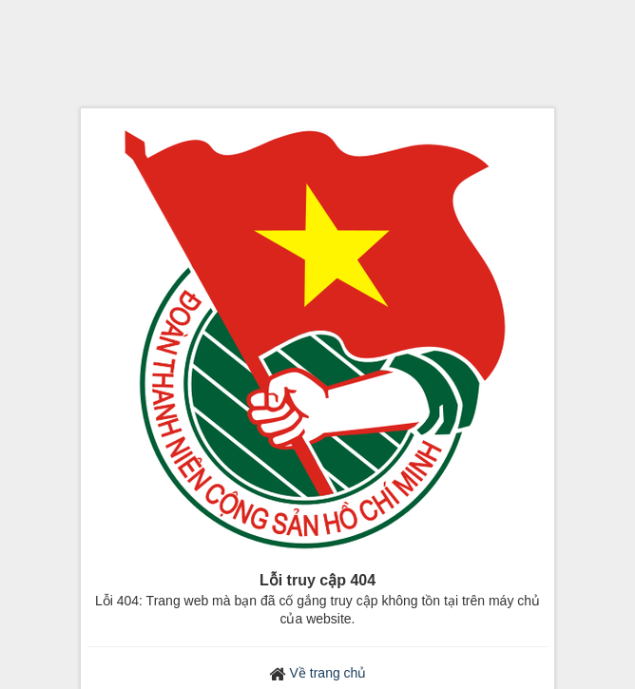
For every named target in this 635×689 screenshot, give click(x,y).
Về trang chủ (328, 672)
